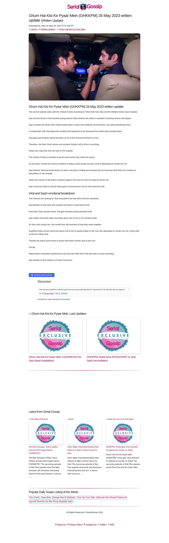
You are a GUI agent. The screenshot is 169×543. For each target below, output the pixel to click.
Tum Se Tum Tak (85, 497)
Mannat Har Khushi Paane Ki (112, 497)
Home (33, 29)
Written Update (47, 29)
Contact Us (90, 524)
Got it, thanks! (61, 293)
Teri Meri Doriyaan (39, 419)
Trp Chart (34, 497)
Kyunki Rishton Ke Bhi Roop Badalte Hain (50, 501)
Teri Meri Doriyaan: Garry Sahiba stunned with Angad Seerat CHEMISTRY (43, 450)
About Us (60, 524)
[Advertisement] (84, 388)
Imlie (71, 419)
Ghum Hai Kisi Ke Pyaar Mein (71, 29)
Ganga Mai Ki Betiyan (63, 497)
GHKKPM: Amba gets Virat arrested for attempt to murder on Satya (122, 448)
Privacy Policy (48, 293)
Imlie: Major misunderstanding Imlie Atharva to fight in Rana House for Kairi (83, 450)
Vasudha (45, 497)
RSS (111, 524)
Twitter (102, 524)
